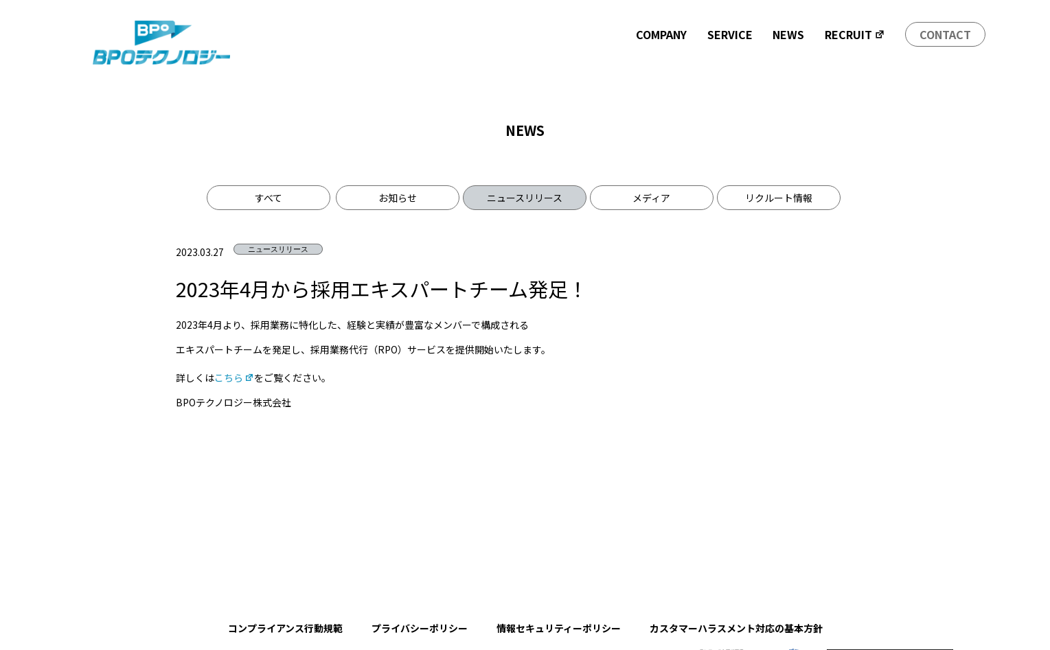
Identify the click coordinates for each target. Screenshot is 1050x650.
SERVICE (730, 34)
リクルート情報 (778, 198)
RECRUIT (855, 34)
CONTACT (945, 34)
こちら (234, 377)
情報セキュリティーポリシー (559, 628)
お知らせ (397, 198)
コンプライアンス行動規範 (285, 628)
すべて (268, 198)
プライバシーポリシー (420, 628)
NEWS (788, 34)
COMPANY (661, 34)
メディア (651, 198)
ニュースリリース (524, 198)
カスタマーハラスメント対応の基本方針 (736, 628)
